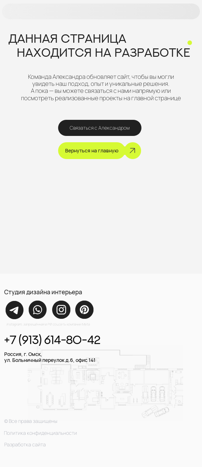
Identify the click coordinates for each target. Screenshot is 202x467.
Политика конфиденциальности (40, 433)
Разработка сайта (25, 444)
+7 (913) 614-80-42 (52, 340)
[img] (15, 310)
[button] (101, 11)
